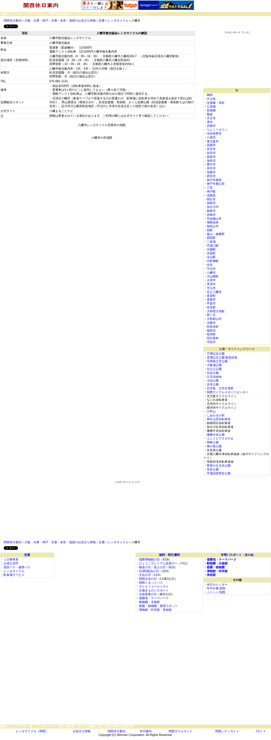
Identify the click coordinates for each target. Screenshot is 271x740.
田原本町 (213, 326)
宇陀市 (211, 342)
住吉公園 (213, 372)
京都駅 (211, 249)
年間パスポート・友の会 (237, 554)
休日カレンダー (217, 584)
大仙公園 (213, 380)
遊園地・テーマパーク (154, 598)
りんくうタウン (217, 129)
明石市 (211, 199)
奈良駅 (211, 307)
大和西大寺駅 (216, 311)
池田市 (211, 160)
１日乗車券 (11, 559)
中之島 (211, 98)
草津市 (211, 284)
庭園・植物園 (216, 567)
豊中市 (211, 164)
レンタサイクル (118, 20)
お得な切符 (11, 563)
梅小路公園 (214, 446)
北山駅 (211, 257)
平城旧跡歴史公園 (219, 473)
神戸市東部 (214, 180)
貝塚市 (211, 125)
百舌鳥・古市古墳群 (220, 388)
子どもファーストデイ (154, 586)
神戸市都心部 (216, 183)
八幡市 (211, 272)
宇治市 (211, 268)
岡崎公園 (213, 442)
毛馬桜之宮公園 (217, 361)
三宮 (210, 187)
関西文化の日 (148, 578)
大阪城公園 (214, 365)
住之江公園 (214, 369)
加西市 (211, 203)
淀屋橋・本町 (216, 102)
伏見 (210, 264)
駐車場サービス (14, 574)
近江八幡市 (214, 292)
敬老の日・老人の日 (152, 567)
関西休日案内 (13, 20)
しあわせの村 (216, 415)
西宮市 (211, 176)
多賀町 (211, 295)
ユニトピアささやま (220, 438)
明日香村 (213, 338)
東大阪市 (213, 141)
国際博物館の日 (149, 559)
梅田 (210, 95)
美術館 (211, 574)
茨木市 (211, 149)
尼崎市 (211, 172)
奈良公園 (213, 469)
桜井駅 (211, 334)
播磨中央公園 (216, 434)
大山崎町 (213, 276)
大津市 (211, 280)
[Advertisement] (237, 60)
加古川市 (213, 206)
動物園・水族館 (149, 602)
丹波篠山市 (214, 218)
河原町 (211, 253)
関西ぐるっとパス (151, 582)
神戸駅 (211, 191)
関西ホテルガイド (180, 731)
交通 (102, 20)
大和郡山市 (214, 318)
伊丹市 (211, 168)
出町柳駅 (213, 261)
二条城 (211, 241)
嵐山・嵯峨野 (216, 234)
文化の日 (145, 574)
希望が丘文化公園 (219, 465)
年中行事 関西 (216, 588)
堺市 (210, 122)
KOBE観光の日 (149, 571)
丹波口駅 (213, 245)
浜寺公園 (213, 384)
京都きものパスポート (154, 590)
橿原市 (211, 330)
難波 (210, 114)
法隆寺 (211, 322)
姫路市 (211, 210)
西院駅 (211, 237)
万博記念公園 (216, 353)
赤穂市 (211, 214)
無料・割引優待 (169, 554)
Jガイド (261, 731)
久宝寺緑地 (214, 376)
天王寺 (211, 118)
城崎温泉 (213, 222)
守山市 (211, 288)
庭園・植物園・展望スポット (158, 605)
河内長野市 (214, 133)
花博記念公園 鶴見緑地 (222, 357)
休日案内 (146, 731)
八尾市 (211, 137)
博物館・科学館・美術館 (155, 609)
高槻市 (211, 145)
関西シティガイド (227, 731)
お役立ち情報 (82, 731)
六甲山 (211, 411)
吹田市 (211, 152)
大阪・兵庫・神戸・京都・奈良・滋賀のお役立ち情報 (60, 20)
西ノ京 (211, 315)
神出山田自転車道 (219, 419)
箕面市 (211, 156)
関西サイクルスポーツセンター (227, 392)
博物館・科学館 (217, 571)
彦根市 (211, 299)
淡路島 (211, 195)
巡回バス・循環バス (17, 567)
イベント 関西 (216, 592)
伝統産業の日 (148, 594)
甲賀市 (211, 303)
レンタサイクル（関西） (32, 731)
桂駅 (210, 230)
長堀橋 (211, 110)
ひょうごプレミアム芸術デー (158, 563)
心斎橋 (211, 106)
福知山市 (213, 226)
